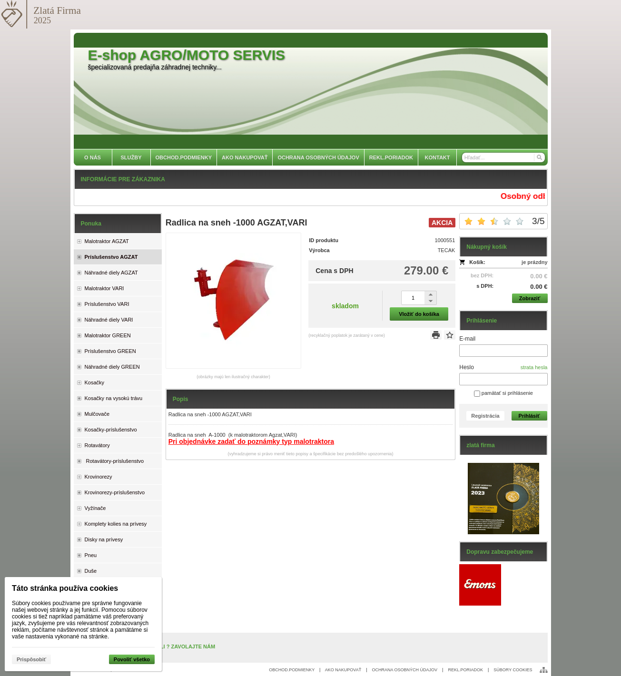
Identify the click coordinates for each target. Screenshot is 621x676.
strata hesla (534, 367)
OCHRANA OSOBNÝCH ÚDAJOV (405, 669)
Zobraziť (529, 298)
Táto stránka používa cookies (65, 588)
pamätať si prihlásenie (503, 393)
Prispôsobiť (31, 659)
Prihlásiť (529, 416)
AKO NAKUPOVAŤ (343, 669)
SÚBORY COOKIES (512, 669)
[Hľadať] (539, 157)
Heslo (466, 367)
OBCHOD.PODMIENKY (292, 669)
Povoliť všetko (132, 659)
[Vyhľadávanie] (503, 157)
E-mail (467, 338)
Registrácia (485, 416)
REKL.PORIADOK (465, 669)
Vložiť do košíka (419, 314)
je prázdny (534, 262)
